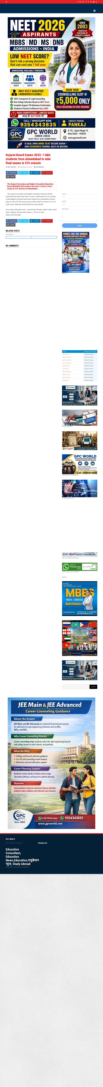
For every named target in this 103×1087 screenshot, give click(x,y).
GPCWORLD (40, 167)
